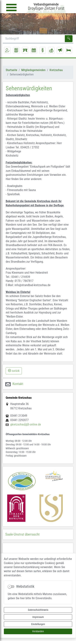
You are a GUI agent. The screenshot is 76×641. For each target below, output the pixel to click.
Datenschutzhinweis (38, 609)
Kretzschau (56, 70)
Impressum (38, 617)
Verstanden (38, 631)
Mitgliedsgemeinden (33, 70)
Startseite (11, 70)
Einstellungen (38, 624)
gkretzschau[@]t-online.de (25, 424)
